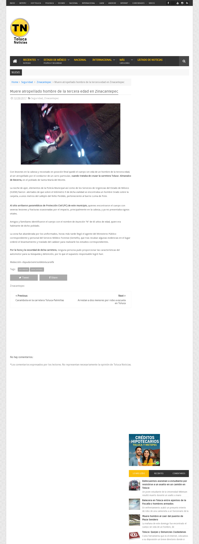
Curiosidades (138, 3)
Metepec (22, 3)
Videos (152, 3)
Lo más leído (144, 120)
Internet (124, 3)
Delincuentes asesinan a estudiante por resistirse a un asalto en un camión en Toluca (166, 131)
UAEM (101, 3)
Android (112, 3)
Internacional (88, 3)
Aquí (186, 539)
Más (125, 61)
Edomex (61, 3)
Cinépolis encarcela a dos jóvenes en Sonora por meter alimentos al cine (168, 198)
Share (45, 277)
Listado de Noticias (149, 59)
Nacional (73, 3)
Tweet (21, 277)
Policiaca (49, 3)
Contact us (181, 445)
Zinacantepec (44, 81)
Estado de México (55, 61)
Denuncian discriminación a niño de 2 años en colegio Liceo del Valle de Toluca (104, 464)
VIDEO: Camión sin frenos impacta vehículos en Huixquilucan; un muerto (167, 233)
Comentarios (180, 120)
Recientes (29, 61)
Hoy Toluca (36, 3)
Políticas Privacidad (162, 539)
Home (15, 81)
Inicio (12, 3)
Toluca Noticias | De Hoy (49, 539)
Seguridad (27, 81)
